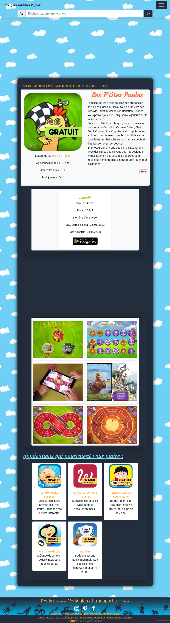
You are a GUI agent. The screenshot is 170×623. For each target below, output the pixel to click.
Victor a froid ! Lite (49, 551)
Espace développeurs (67, 617)
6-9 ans (90, 85)
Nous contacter (46, 617)
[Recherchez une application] (84, 13)
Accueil (27, 85)
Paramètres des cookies (92, 617)
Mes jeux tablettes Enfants (23, 5)
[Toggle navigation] (161, 5)
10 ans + (102, 85)
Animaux (122, 601)
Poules (48, 601)
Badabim (85, 551)
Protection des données (119, 617)
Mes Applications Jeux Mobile (85, 613)
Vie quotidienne (42, 85)
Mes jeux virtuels (110, 613)
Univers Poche (61, 155)
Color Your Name (60, 613)
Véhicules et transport (90, 601)
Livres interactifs (64, 85)
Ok (148, 13)
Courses (61, 601)
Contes (80, 85)
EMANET (73, 621)
